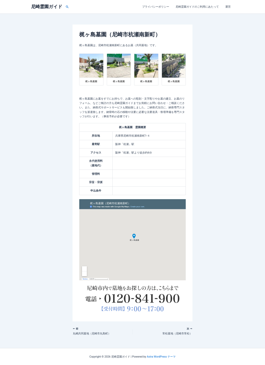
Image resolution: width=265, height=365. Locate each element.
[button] (67, 7)
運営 (228, 6)
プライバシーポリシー (158, 6)
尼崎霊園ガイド (46, 6)
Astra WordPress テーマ (161, 356)
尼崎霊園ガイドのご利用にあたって (198, 6)
